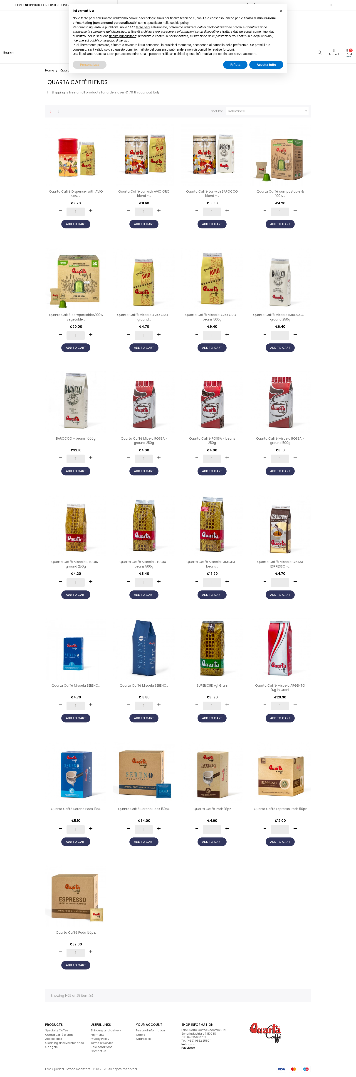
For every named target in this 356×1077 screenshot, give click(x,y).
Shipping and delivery (106, 1028)
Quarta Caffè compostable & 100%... (280, 191)
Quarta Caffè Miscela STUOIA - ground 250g (76, 562)
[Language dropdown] (10, 51)
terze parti (143, 27)
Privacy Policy (100, 1037)
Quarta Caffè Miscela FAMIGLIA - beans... (212, 562)
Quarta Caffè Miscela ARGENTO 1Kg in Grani (280, 685)
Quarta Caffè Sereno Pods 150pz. (144, 807)
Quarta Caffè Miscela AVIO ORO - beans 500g (212, 315)
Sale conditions (101, 1045)
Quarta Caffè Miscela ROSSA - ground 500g (280, 438)
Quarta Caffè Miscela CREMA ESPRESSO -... (280, 562)
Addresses (143, 1037)
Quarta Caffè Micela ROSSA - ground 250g (144, 438)
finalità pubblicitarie (122, 36)
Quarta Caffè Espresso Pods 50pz (280, 807)
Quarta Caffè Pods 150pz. (76, 930)
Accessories (53, 1037)
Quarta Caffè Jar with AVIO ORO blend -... (144, 191)
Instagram (188, 1042)
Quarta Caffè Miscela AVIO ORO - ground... (144, 315)
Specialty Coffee (56, 1028)
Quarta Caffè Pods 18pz (212, 807)
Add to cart (76, 222)
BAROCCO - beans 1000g (76, 436)
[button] (281, 11)
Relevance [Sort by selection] (268, 109)
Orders (140, 1033)
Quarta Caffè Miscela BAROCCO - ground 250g (280, 315)
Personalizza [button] (89, 64)
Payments (97, 1033)
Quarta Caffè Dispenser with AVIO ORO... (76, 191)
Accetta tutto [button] (266, 64)
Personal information (150, 1028)
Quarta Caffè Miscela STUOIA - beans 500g (144, 562)
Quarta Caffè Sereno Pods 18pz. (76, 807)
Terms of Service (102, 1041)
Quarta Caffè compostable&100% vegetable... (76, 315)
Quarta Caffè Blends (59, 1033)
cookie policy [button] (179, 22)
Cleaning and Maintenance (64, 1041)
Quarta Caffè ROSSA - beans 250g (212, 438)
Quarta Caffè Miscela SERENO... (76, 683)
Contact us (98, 1049)
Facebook (188, 1046)
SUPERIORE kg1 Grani (212, 683)
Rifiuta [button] (235, 64)
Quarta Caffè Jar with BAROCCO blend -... (212, 191)
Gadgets (51, 1045)
